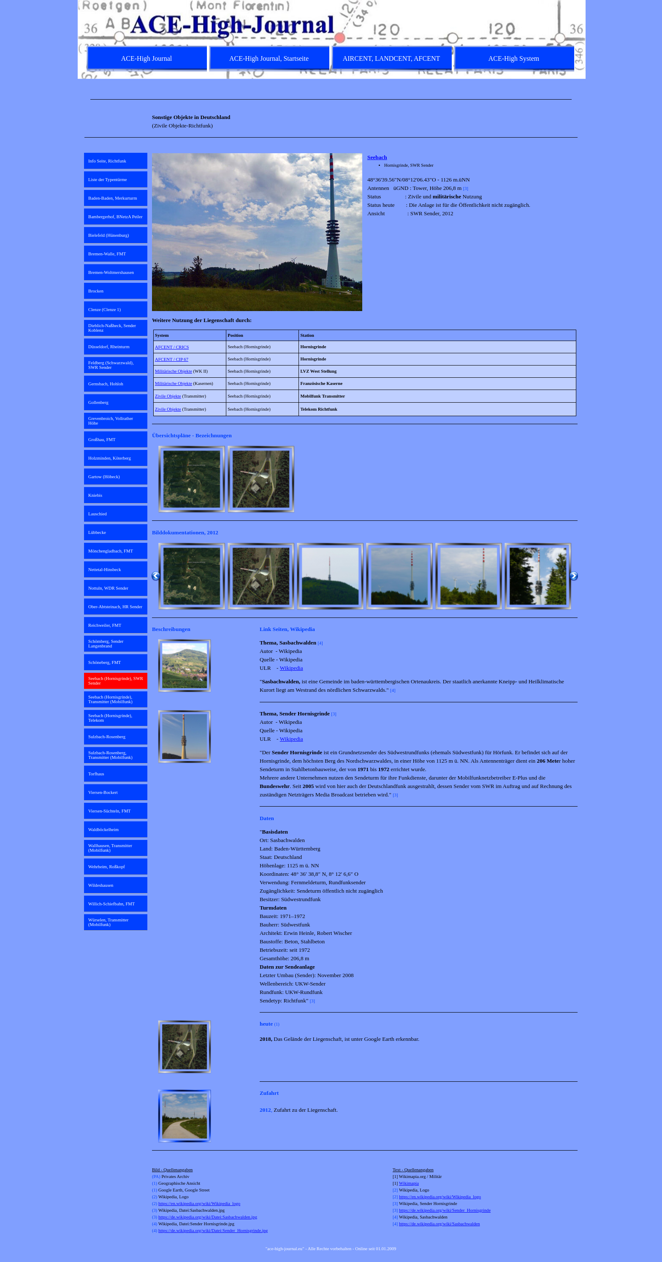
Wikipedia (291, 668)
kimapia (411, 1183)
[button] (191, 479)
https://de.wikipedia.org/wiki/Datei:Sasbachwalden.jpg (207, 1217)
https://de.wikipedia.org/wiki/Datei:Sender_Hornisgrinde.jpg (213, 1230)
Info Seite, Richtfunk (107, 161)
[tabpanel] (331, 99)
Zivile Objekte (168, 396)
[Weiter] (574, 479)
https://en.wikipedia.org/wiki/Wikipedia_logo (199, 1203)
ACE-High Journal (146, 58)
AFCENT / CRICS (172, 347)
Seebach (377, 157)
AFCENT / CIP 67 (171, 359)
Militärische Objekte (173, 371)
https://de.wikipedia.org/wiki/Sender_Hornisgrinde (445, 1210)
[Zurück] (156, 479)
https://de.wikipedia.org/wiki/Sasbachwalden (439, 1223)
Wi (401, 1183)
